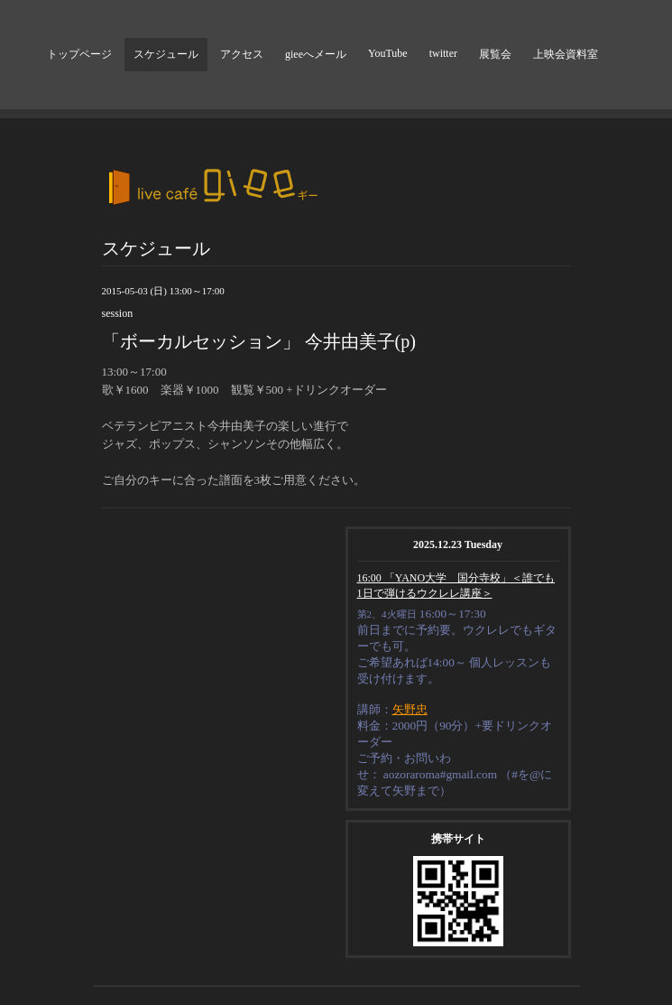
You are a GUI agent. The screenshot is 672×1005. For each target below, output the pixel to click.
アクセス (241, 54)
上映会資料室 (565, 54)
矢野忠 (410, 709)
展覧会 (495, 54)
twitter (443, 53)
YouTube (388, 53)
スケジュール (165, 54)
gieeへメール (315, 54)
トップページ (79, 54)
